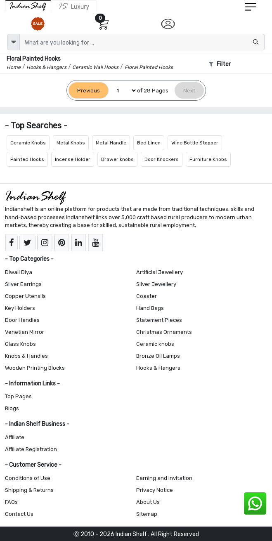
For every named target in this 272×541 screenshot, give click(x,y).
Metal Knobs (71, 143)
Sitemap (146, 514)
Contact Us (19, 514)
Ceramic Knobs (28, 143)
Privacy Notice (154, 490)
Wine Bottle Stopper (194, 143)
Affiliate (14, 437)
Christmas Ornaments (164, 332)
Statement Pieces (159, 320)
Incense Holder (72, 159)
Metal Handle (111, 143)
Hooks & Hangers (158, 368)
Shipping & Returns (29, 490)
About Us (148, 502)
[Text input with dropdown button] (142, 42)
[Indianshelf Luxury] (74, 6)
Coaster (146, 296)
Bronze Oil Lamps (158, 356)
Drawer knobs (117, 159)
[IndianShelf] (28, 6)
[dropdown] (13, 42)
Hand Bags (150, 308)
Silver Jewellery (156, 284)
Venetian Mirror (24, 332)
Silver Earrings (23, 284)
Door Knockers (161, 159)
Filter (220, 64)
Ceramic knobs (155, 344)
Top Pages (18, 396)
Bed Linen (149, 143)
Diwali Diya (18, 272)
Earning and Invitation (164, 478)
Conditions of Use (27, 478)
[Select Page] (123, 90)
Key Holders (20, 308)
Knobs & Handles (26, 356)
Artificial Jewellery (159, 272)
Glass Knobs (20, 344)
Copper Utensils (25, 296)
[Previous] (89, 90)
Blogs (12, 408)
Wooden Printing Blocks (35, 368)
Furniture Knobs (208, 159)
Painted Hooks (27, 159)
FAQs (11, 502)
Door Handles (22, 320)
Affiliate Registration (31, 449)
